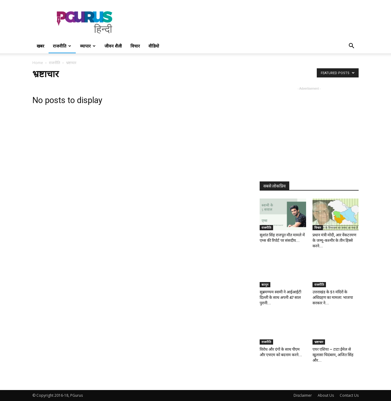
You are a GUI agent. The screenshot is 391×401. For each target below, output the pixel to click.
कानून (265, 284)
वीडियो (153, 46)
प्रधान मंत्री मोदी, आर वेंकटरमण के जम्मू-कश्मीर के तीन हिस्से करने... (334, 240)
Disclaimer (303, 395)
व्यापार (88, 46)
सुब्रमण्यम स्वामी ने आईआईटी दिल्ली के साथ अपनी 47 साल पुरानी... (280, 297)
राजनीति (62, 46)
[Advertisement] (247, 22)
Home (37, 62)
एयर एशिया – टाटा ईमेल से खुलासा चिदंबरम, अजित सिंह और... (332, 355)
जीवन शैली (113, 46)
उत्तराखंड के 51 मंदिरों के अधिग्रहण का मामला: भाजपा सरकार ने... (332, 297)
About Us (326, 395)
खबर (40, 46)
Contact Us (349, 395)
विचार (135, 46)
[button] (351, 46)
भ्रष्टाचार (318, 342)
